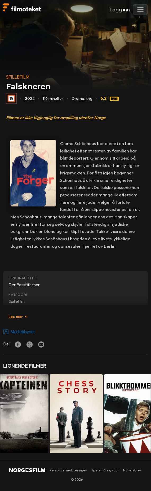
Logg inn (119, 9)
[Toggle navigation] (140, 9)
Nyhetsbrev (132, 470)
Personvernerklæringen (68, 470)
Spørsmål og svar (105, 470)
